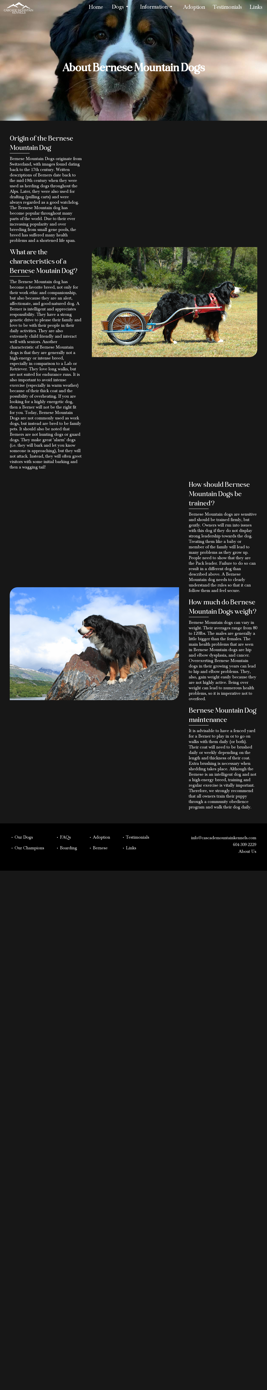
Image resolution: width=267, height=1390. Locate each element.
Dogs (121, 7)
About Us (247, 852)
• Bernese (98, 848)
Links (256, 8)
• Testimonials (135, 838)
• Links (129, 848)
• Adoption (99, 838)
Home (96, 8)
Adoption (194, 8)
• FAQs (63, 838)
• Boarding (66, 848)
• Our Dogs (22, 838)
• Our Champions (27, 848)
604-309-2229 (244, 845)
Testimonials (227, 8)
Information (157, 7)
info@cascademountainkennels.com (223, 838)
